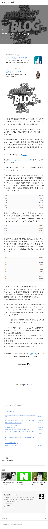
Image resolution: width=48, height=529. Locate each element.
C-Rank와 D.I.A (9, 427)
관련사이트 (4, 518)
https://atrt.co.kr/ (11, 54)
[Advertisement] (24, 384)
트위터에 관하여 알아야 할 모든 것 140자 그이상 (17, 429)
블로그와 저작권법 (10, 445)
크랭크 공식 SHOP (13, 72)
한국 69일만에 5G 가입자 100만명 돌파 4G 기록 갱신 (19, 420)
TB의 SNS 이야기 (8, 2)
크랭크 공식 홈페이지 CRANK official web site (16, 75)
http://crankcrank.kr (12, 69)
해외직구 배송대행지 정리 (12, 425)
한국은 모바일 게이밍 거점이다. (13, 423)
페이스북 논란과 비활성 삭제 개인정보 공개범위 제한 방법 (19, 432)
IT (5, 411)
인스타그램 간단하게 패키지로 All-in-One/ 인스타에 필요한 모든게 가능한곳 (18, 61)
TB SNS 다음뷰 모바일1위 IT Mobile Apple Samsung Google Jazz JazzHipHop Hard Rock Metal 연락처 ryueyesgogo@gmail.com (19, 499)
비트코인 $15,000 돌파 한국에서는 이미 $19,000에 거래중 (19, 438)
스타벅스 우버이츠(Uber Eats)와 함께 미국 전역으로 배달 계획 (20, 415)
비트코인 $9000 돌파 (10, 443)
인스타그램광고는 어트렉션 (17, 58)
